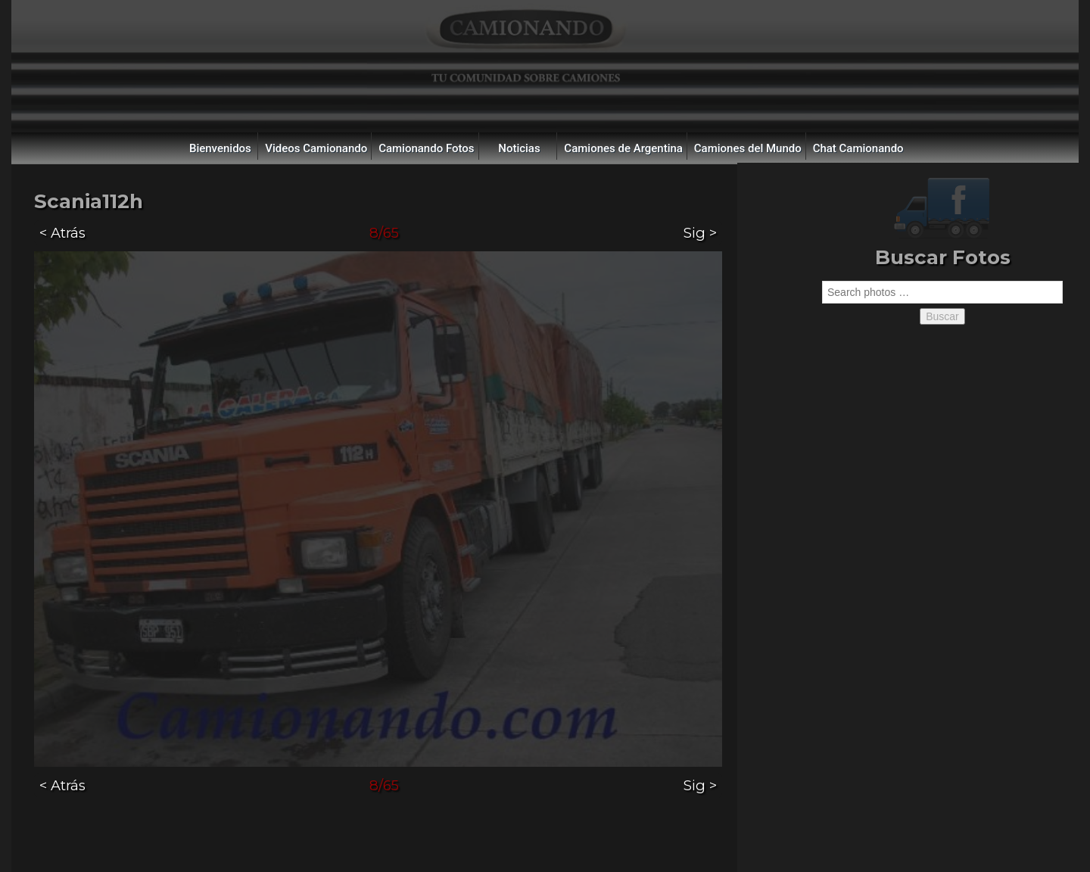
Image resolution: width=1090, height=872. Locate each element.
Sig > (700, 232)
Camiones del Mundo (748, 148)
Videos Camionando (316, 148)
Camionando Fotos (426, 148)
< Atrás (62, 232)
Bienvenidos (220, 148)
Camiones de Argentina (623, 148)
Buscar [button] (942, 316)
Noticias (519, 148)
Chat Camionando (858, 148)
